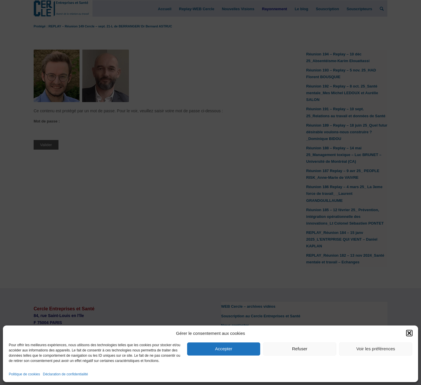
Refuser (300, 348)
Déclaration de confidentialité (65, 374)
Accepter (223, 348)
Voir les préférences (375, 348)
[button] (409, 333)
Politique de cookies (24, 374)
